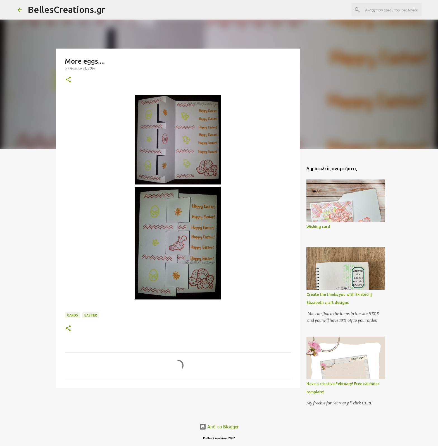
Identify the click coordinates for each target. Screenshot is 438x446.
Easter (90, 315)
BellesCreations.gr (66, 9)
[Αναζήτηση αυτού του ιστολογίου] (392, 9)
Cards (72, 315)
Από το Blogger (219, 426)
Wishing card (318, 226)
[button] (68, 80)
